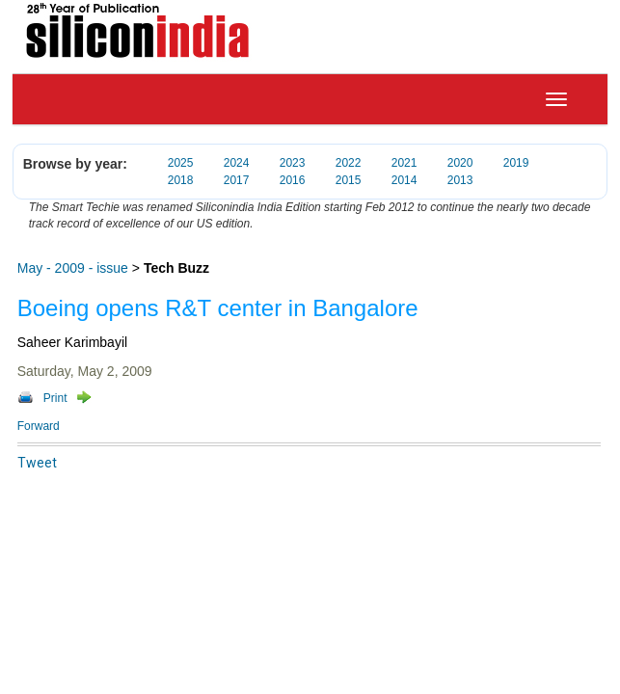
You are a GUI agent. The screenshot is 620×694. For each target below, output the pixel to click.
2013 (460, 180)
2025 (181, 163)
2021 (404, 163)
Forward (38, 426)
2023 (293, 163)
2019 (516, 163)
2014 (404, 180)
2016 (293, 180)
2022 (349, 163)
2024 (237, 163)
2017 (237, 180)
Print (55, 398)
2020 (460, 163)
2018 (181, 180)
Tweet (37, 462)
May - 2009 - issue (72, 268)
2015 (349, 180)
